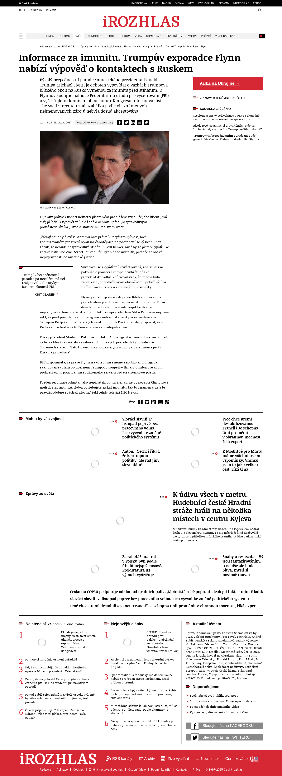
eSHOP (257, 3)
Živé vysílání (206, 3)
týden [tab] (79, 624)
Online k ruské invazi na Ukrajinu (210, 655)
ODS (198, 648)
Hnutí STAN (235, 648)
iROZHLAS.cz (69, 46)
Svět (78, 36)
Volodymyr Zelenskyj (200, 659)
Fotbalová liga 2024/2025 (218, 678)
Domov (49, 36)
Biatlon (242, 678)
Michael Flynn (191, 46)
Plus (155, 3)
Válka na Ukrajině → (220, 83)
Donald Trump (174, 46)
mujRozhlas (241, 3)
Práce (196, 769)
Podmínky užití (161, 769)
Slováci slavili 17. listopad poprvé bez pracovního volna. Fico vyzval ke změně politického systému (159, 599)
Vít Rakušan (194, 644)
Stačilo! (214, 652)
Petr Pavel (228, 637)
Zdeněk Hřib (213, 644)
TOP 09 (207, 648)
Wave (191, 3)
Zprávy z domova (198, 633)
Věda (138, 36)
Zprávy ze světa (90, 46)
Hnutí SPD (200, 652)
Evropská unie (213, 663)
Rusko (128, 46)
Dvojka (167, 3)
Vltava (180, 3)
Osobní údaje (137, 769)
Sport (110, 36)
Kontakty (181, 769)
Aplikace (62, 769)
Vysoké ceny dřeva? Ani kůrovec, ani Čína (219, 712)
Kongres (148, 46)
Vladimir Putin (245, 655)
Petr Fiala (243, 637)
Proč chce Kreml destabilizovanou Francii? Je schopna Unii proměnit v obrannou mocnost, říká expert (163, 606)
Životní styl (175, 36)
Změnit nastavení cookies (106, 769)
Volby (192, 36)
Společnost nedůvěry (228, 667)
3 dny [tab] (68, 624)
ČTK (132, 402)
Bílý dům (159, 46)
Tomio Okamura (235, 644)
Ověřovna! (255, 663)
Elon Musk (246, 659)
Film (241, 670)
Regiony (224, 3)
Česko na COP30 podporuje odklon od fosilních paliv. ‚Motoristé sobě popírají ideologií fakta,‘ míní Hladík (166, 591)
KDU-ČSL (219, 648)
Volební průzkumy (207, 637)
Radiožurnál (140, 3)
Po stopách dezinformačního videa (214, 707)
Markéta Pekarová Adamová (215, 640)
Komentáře (154, 36)
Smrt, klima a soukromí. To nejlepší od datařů (222, 701)
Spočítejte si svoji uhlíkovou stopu (214, 695)
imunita (137, 46)
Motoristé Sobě (231, 652)
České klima (227, 670)
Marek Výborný (247, 640)
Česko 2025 (251, 652)
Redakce (45, 769)
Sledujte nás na (222, 726)
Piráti (248, 648)
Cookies (78, 769)
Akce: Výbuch (208, 670)
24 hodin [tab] (55, 624)
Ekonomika (93, 36)
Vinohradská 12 (226, 36)
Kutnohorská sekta (199, 667)
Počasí (206, 36)
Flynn (204, 46)
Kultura (124, 36)
